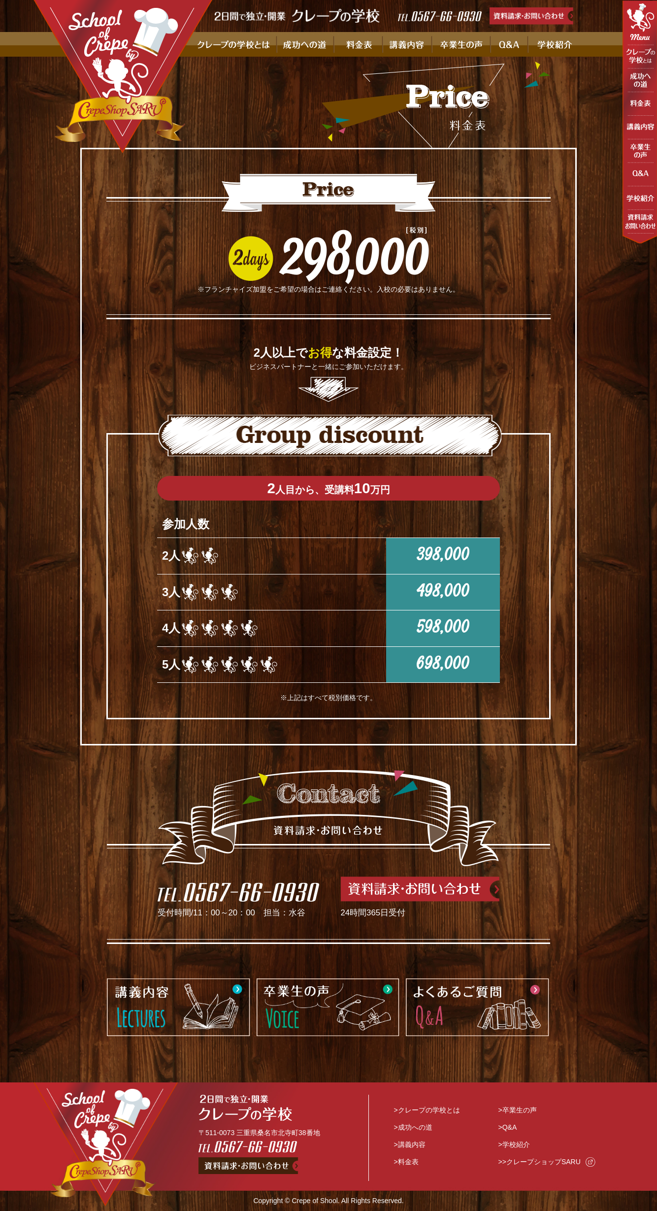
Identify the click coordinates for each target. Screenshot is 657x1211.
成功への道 (415, 1127)
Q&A (509, 1127)
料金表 (408, 1162)
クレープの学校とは (429, 1110)
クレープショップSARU (543, 1162)
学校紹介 (516, 1144)
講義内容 (412, 1144)
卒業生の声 (519, 1110)
